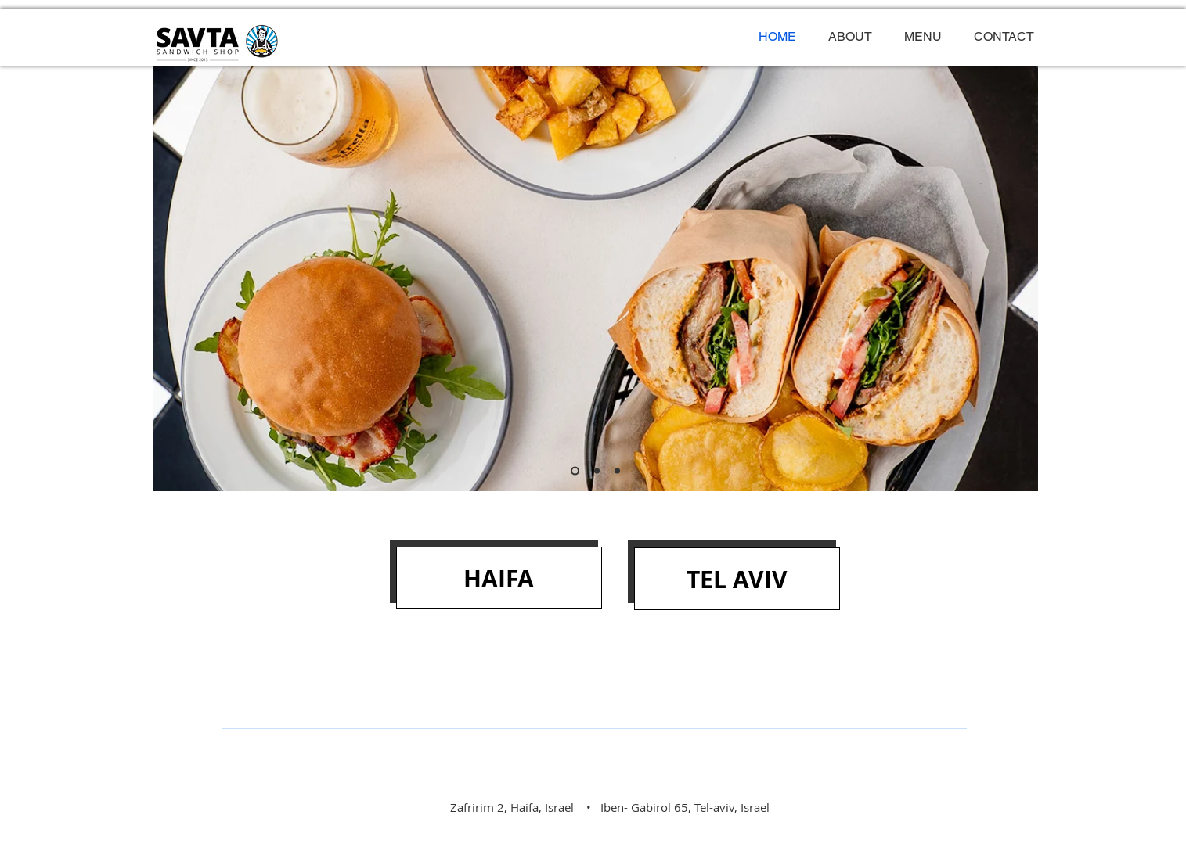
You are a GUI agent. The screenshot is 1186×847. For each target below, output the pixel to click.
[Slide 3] (617, 471)
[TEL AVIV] (737, 578)
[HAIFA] (499, 578)
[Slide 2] (597, 471)
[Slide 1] (575, 471)
